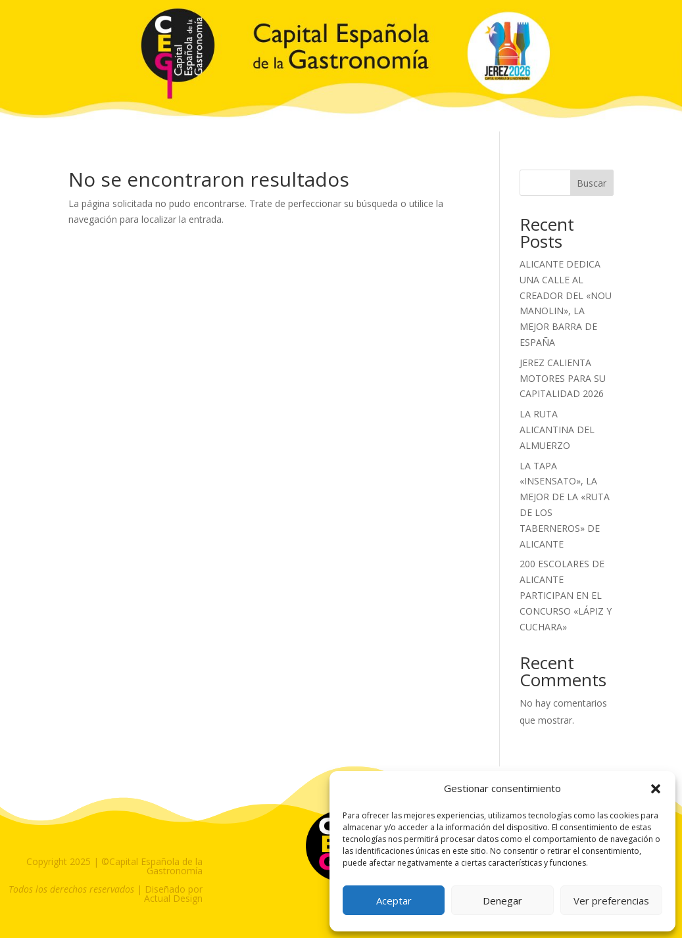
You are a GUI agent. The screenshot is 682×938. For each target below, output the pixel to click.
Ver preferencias (611, 900)
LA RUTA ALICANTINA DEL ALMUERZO (557, 430)
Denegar (502, 900)
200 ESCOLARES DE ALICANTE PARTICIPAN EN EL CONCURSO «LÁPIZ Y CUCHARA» (566, 594)
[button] (655, 788)
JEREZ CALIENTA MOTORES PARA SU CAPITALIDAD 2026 (563, 378)
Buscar (591, 183)
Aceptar (394, 900)
